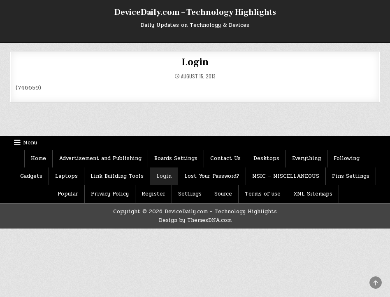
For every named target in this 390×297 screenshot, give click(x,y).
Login (195, 62)
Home (38, 158)
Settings (190, 194)
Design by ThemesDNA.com (195, 220)
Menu (30, 143)
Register (153, 194)
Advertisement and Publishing (100, 158)
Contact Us (225, 158)
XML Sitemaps (312, 194)
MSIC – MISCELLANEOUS (285, 176)
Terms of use (263, 194)
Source (223, 194)
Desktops (266, 158)
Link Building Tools (117, 176)
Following (347, 158)
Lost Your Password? (211, 176)
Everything (306, 158)
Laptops (66, 176)
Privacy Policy (110, 194)
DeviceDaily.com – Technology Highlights (195, 12)
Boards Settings (175, 158)
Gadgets (31, 176)
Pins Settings (350, 176)
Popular (68, 194)
